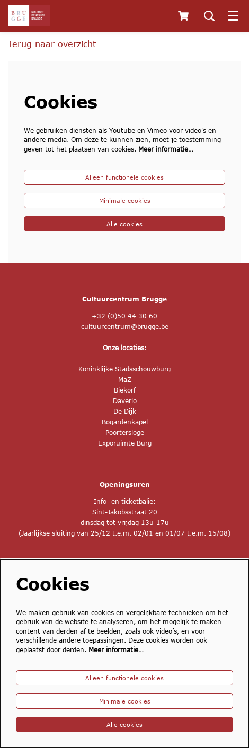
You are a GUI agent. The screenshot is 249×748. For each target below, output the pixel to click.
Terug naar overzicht (52, 44)
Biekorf (125, 390)
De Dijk (124, 411)
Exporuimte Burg (125, 443)
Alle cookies (124, 223)
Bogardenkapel (125, 422)
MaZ (124, 380)
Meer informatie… (165, 149)
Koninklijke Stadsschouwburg (124, 369)
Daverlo (125, 401)
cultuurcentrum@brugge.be (124, 327)
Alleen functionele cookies (124, 177)
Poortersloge (124, 433)
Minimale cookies (124, 200)
